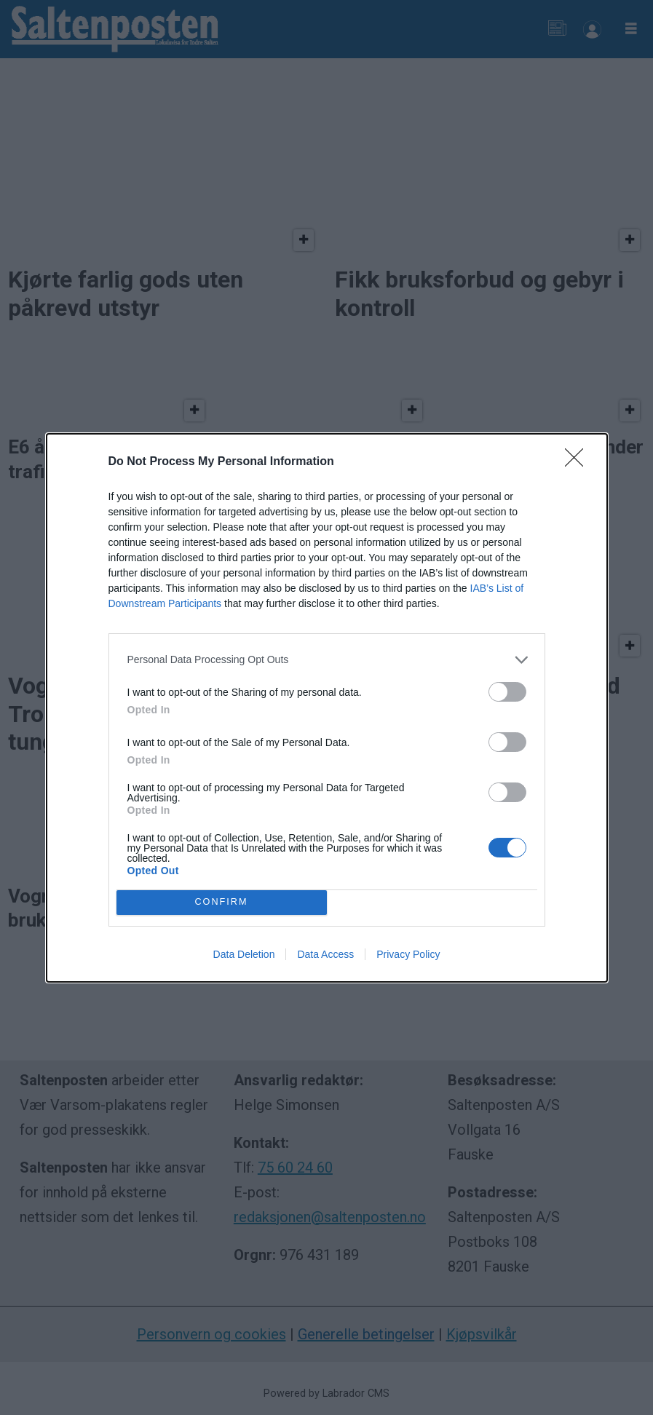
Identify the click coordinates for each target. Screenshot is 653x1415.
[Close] (579, 462)
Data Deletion (244, 954)
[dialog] (327, 708)
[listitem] (326, 659)
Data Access (325, 954)
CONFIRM (221, 902)
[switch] (507, 692)
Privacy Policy (408, 954)
